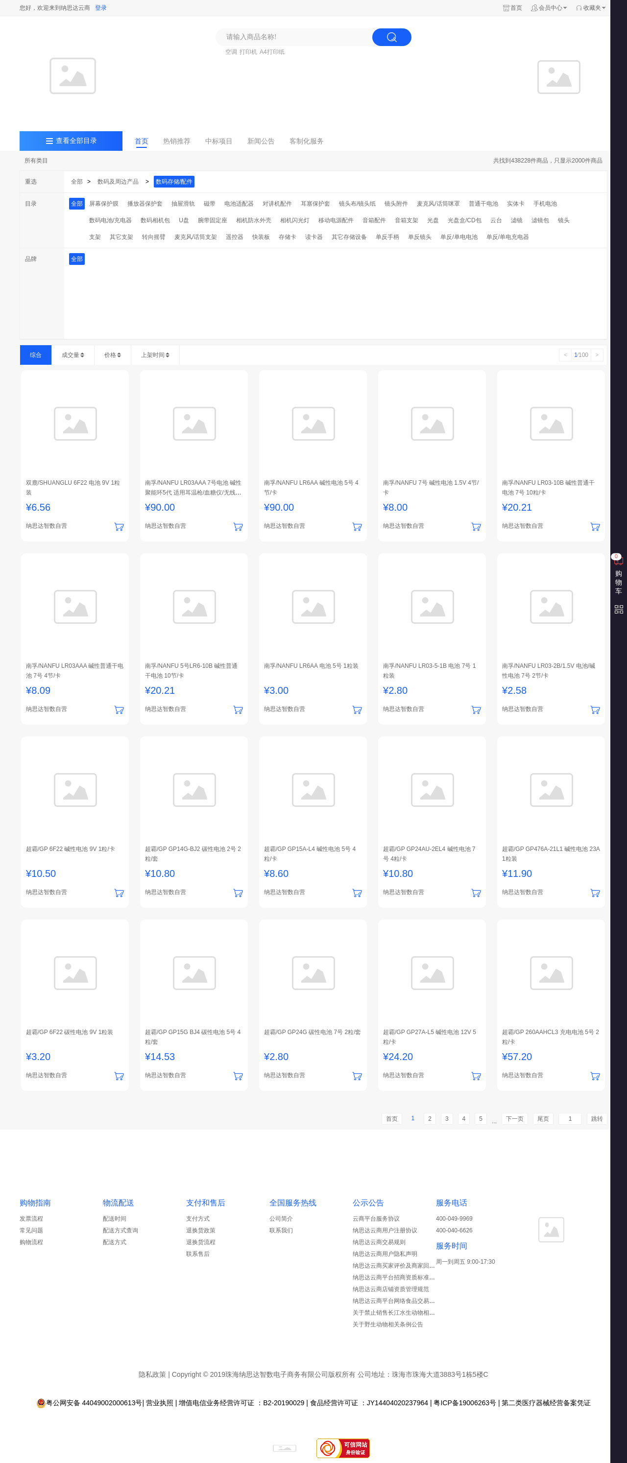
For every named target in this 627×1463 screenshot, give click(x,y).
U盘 (184, 220)
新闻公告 (261, 141)
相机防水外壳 (253, 220)
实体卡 (516, 203)
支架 (95, 237)
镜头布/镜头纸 (357, 203)
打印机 (248, 51)
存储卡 (287, 237)
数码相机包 (155, 220)
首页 (516, 7)
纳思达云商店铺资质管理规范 (391, 1289)
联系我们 (281, 1230)
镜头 (564, 220)
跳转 (597, 1118)
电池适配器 (239, 203)
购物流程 (31, 1242)
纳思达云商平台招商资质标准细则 (397, 1277)
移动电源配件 (336, 220)
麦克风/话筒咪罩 (438, 203)
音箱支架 (406, 220)
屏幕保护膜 (104, 203)
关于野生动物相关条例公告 (388, 1324)
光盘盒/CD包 (465, 220)
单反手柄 (387, 237)
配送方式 (114, 1242)
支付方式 (198, 1218)
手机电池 (545, 203)
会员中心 (550, 7)
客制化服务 (306, 141)
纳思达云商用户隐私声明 (385, 1254)
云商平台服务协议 (376, 1218)
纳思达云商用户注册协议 (385, 1230)
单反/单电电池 (458, 237)
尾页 (543, 1118)
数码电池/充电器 (110, 220)
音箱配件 (374, 220)
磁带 (210, 203)
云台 (496, 220)
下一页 (515, 1118)
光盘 (433, 220)
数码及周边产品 (118, 181)
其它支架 (121, 237)
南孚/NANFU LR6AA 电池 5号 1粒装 (311, 665)
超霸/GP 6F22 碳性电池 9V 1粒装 (70, 1032)
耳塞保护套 (315, 203)
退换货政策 (201, 1230)
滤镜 (517, 220)
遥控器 (234, 237)
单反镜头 (420, 237)
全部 (77, 181)
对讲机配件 (277, 203)
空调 (231, 51)
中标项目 (219, 141)
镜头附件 (396, 203)
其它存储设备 (349, 237)
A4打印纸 (272, 51)
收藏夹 (592, 7)
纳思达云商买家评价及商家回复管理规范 (405, 1265)
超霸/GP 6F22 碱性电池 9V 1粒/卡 (70, 849)
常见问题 (31, 1230)
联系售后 (198, 1254)
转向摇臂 (154, 237)
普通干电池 (483, 203)
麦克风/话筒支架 (195, 237)
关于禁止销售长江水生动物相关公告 (400, 1312)
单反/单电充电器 (507, 237)
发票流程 (31, 1218)
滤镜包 (540, 220)
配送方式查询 (120, 1230)
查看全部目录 (76, 140)
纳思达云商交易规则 (379, 1242)
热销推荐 (177, 141)
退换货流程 (201, 1242)
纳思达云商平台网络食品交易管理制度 (403, 1301)
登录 (101, 7)
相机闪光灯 (295, 220)
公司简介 (281, 1218)
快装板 (261, 237)
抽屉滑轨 (183, 203)
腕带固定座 (212, 220)
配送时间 (114, 1218)
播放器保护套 (145, 203)
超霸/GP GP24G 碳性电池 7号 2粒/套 (313, 1032)
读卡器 (314, 237)
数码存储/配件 (174, 181)
